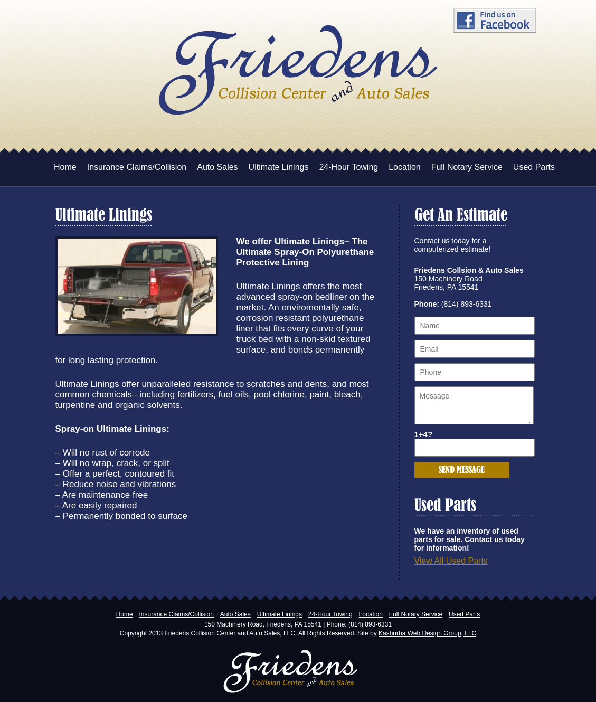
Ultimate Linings (279, 167)
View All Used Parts (451, 560)
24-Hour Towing (348, 167)
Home (65, 167)
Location (405, 167)
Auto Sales (217, 167)
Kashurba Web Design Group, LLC (427, 633)
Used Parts (534, 167)
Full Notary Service (467, 167)
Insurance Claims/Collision (137, 167)
